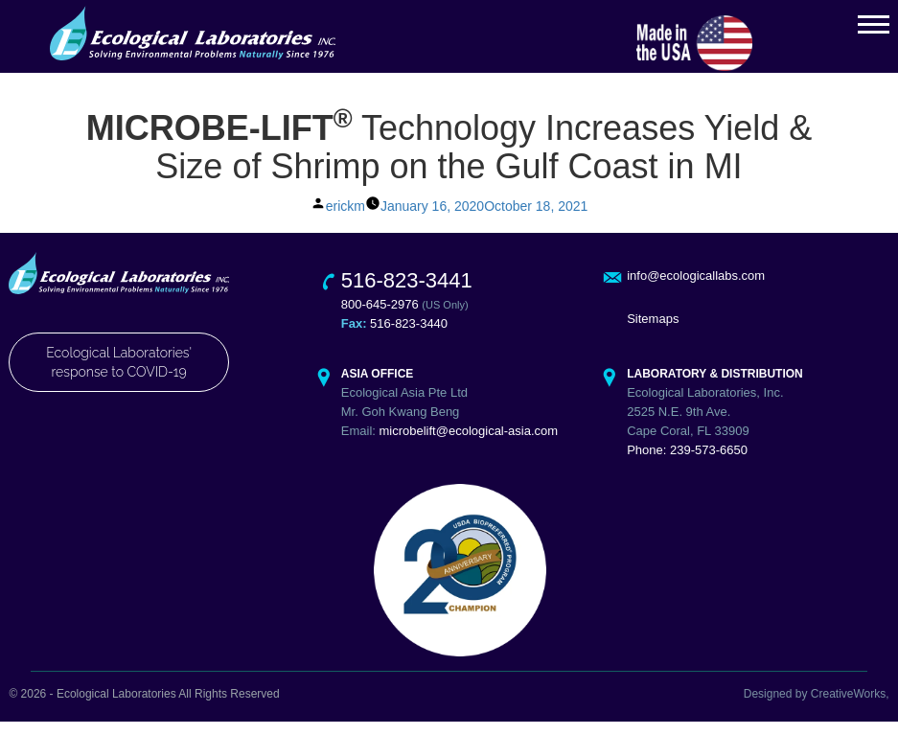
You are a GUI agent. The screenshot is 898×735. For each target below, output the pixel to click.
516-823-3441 (406, 295)
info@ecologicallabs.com (696, 290)
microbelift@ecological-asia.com (469, 445)
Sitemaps (653, 333)
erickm (345, 219)
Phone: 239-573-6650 (687, 464)
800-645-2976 (380, 318)
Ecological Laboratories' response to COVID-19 (119, 375)
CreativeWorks (848, 708)
